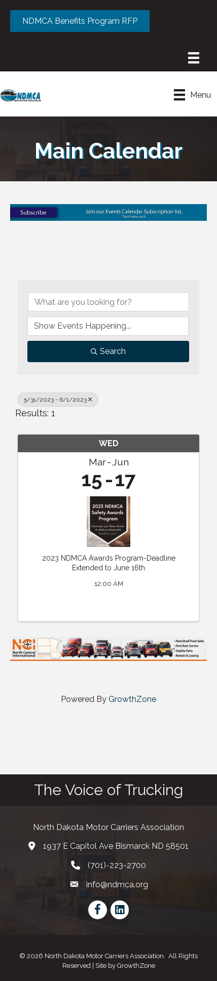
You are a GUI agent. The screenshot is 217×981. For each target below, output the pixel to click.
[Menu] (193, 57)
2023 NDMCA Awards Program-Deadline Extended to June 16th (108, 563)
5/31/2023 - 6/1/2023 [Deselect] (58, 399)
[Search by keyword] (108, 301)
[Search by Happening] (108, 326)
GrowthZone (132, 699)
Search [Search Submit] (108, 351)
